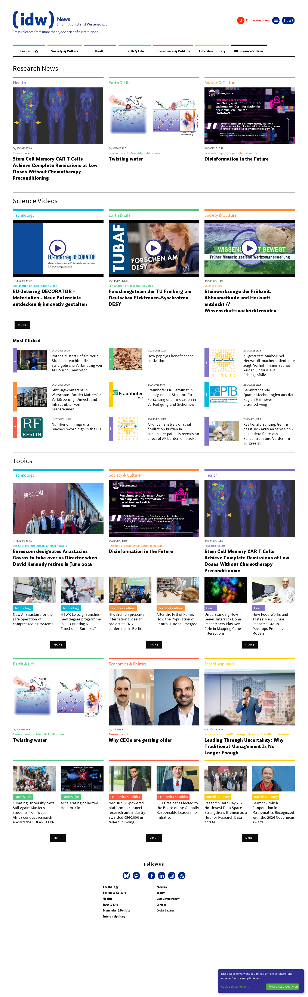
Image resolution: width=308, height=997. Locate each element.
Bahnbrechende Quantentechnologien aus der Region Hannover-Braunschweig (268, 397)
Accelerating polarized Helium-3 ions (79, 816)
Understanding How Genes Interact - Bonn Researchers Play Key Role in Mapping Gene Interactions (222, 630)
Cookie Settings (165, 921)
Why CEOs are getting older (140, 751)
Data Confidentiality (168, 910)
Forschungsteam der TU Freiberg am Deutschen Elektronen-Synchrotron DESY (150, 298)
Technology (29, 51)
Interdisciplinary (212, 51)
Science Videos (249, 51)
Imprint (161, 904)
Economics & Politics (173, 51)
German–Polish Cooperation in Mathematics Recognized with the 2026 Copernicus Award (273, 823)
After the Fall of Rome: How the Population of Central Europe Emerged (177, 625)
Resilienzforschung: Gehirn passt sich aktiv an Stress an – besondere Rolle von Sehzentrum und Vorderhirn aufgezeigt (268, 434)
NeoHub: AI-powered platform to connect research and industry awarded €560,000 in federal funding (127, 823)
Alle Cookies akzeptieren (282, 986)
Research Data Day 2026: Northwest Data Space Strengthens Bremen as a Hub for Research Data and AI (225, 823)
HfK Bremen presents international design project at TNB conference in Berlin (126, 627)
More (22, 325)
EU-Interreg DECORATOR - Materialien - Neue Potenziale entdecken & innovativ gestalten (50, 298)
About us (162, 898)
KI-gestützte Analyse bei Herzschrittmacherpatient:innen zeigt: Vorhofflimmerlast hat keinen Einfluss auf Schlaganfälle (270, 365)
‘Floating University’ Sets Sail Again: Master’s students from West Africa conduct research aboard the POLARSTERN (34, 823)
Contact (161, 916)
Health (100, 51)
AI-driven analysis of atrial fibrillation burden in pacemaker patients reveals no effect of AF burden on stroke (173, 431)
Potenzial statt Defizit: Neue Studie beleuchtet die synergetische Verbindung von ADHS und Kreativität (77, 362)
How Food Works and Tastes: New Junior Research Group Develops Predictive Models (270, 630)
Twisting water (126, 158)
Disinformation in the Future (236, 158)
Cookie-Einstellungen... (235, 986)
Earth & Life (135, 51)
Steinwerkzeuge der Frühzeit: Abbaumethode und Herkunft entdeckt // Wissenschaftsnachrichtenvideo (240, 301)
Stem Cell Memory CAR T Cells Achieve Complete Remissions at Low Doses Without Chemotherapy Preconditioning (55, 168)
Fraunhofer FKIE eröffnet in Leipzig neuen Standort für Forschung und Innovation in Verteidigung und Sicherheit (172, 397)
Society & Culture (64, 51)
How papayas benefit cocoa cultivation (171, 358)
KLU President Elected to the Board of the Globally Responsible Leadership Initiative (178, 821)
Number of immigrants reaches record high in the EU (76, 426)
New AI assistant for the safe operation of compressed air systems (33, 625)
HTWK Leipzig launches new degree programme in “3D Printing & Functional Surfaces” (81, 627)
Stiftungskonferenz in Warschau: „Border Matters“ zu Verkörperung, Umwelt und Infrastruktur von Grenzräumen (78, 399)
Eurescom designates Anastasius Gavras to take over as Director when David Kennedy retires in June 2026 (55, 558)
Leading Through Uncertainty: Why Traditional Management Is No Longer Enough (244, 758)
